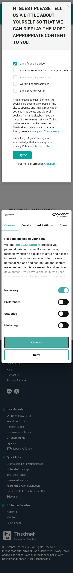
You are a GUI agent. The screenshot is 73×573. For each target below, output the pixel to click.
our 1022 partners (27, 244)
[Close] (68, 6)
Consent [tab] (10, 225)
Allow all (36, 342)
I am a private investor (32, 91)
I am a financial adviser (32, 63)
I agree (22, 155)
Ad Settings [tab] (45, 225)
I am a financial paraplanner (35, 77)
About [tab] (64, 225)
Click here (50, 163)
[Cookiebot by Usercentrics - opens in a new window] (52, 215)
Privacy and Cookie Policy (45, 131)
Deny (36, 354)
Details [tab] (26, 225)
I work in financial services (34, 84)
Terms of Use (43, 146)
